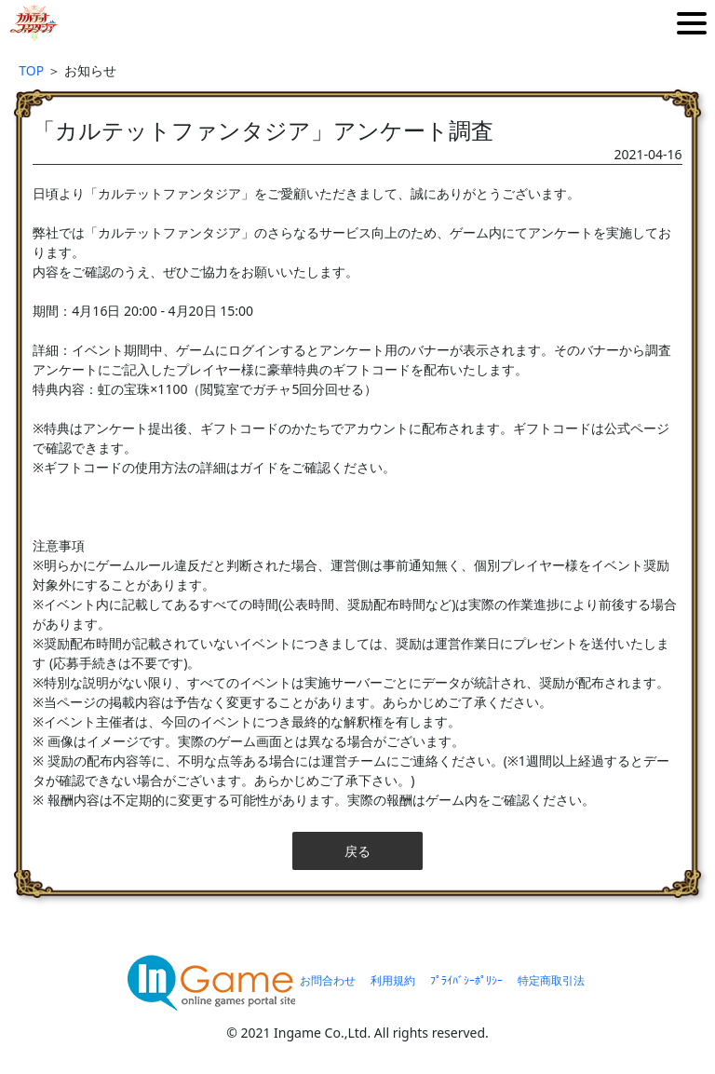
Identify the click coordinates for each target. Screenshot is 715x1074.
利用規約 (393, 980)
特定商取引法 (551, 980)
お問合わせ (328, 980)
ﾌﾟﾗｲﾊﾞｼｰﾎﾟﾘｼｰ (466, 980)
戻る (357, 851)
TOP (31, 70)
